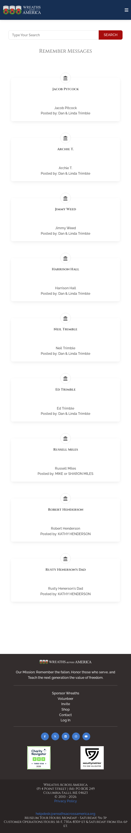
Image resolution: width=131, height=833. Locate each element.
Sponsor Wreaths (65, 693)
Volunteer (65, 699)
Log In (65, 720)
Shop (65, 709)
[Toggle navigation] (126, 10)
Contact (65, 715)
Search (110, 35)
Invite (65, 704)
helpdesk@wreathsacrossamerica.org (65, 814)
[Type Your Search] (53, 35)
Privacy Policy (65, 801)
